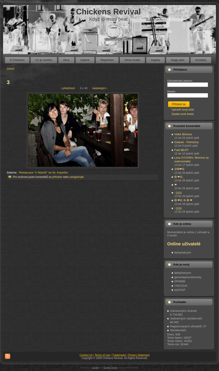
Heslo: (172, 91)
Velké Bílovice (183, 134)
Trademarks (119, 355)
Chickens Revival (108, 11)
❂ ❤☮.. (179, 177)
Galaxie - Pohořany (186, 142)
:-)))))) (178, 192)
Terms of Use (102, 355)
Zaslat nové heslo (183, 114)
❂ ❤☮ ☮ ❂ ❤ (183, 200)
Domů (10, 68)
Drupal (95, 367)
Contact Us (86, 355)
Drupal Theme (110, 367)
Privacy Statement (138, 355)
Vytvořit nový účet (183, 109)
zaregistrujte (77, 177)
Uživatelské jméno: (181, 80)
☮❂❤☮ (179, 169)
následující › (100, 88)
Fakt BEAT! (181, 150)
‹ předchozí (68, 88)
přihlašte (57, 177)
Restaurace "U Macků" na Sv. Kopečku (43, 172)
